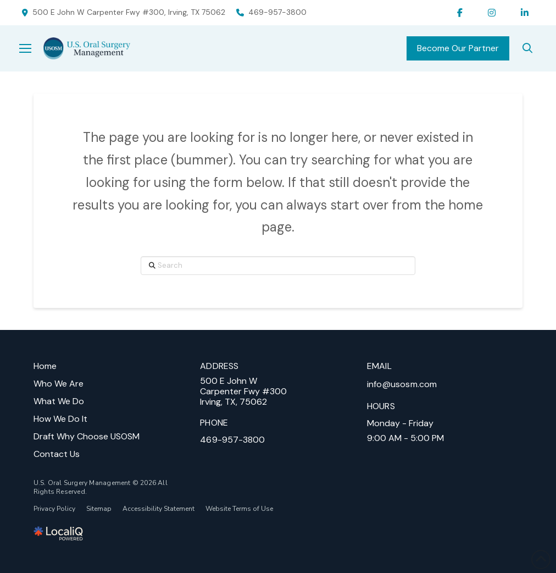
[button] (31, 48)
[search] (527, 48)
